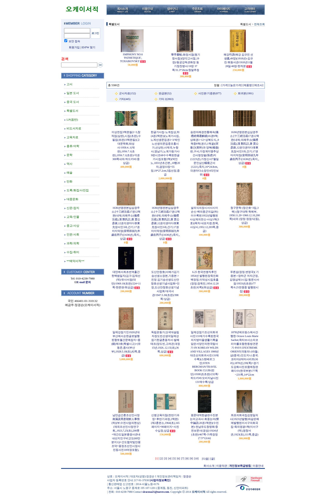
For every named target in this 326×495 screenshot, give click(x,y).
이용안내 (258, 465)
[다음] (205, 458)
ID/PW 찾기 (88, 47)
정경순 (187, 476)
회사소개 (209, 465)
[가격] (225, 85)
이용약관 (221, 465)
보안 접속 (74, 41)
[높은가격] (235, 85)
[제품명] (248, 85)
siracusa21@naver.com (155, 491)
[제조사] (258, 85)
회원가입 (74, 47)
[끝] (212, 458)
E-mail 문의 (82, 282)
